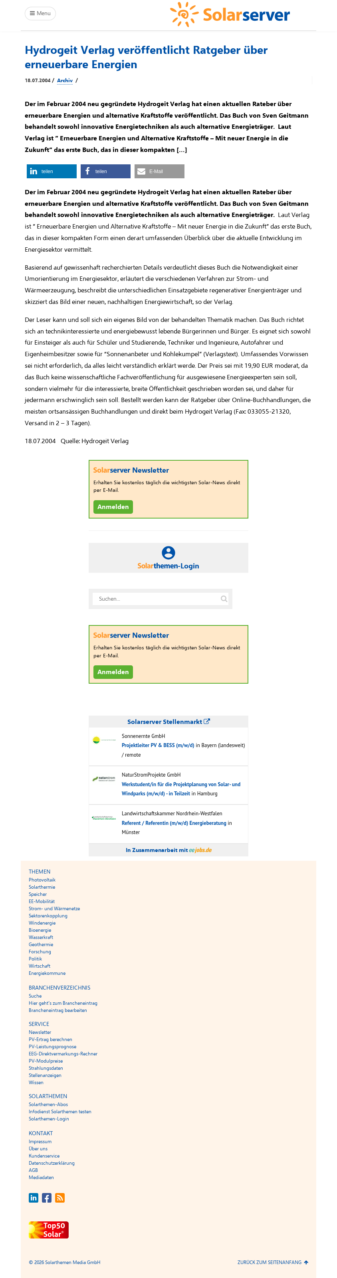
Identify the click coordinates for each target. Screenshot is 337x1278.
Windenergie (42, 923)
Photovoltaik (42, 880)
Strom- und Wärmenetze (54, 908)
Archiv (65, 80)
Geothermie (41, 944)
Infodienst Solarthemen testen (60, 1111)
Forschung (40, 952)
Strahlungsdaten (46, 1068)
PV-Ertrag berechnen (50, 1039)
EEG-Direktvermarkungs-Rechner (63, 1054)
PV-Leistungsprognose (52, 1046)
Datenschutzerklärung (52, 1163)
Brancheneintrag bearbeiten (58, 1010)
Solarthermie (42, 887)
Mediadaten (41, 1177)
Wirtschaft (39, 966)
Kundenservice (44, 1156)
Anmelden (113, 507)
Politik (35, 959)
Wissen (36, 1082)
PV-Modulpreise (46, 1061)
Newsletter (40, 1032)
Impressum (40, 1141)
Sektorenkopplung (48, 916)
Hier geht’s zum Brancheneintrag (63, 1003)
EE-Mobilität (42, 901)
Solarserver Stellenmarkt (168, 722)
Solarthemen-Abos (48, 1104)
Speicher (38, 894)
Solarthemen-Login (49, 1119)
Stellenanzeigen (45, 1075)
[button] (52, 171)
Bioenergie (40, 930)
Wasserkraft (41, 937)
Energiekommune (47, 973)
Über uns (38, 1149)
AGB (33, 1170)
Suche (35, 996)
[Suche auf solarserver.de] (224, 599)
